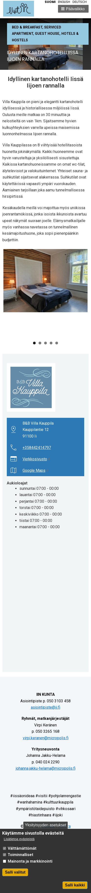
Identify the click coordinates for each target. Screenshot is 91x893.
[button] (73, 9)
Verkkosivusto (36, 459)
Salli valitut (15, 872)
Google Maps (36, 470)
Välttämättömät (22, 848)
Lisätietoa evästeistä (19, 839)
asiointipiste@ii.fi (45, 707)
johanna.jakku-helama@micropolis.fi (45, 768)
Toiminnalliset (20, 854)
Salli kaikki (75, 885)
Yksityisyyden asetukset (45, 825)
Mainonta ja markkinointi (30, 861)
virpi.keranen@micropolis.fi (45, 738)
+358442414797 (37, 447)
